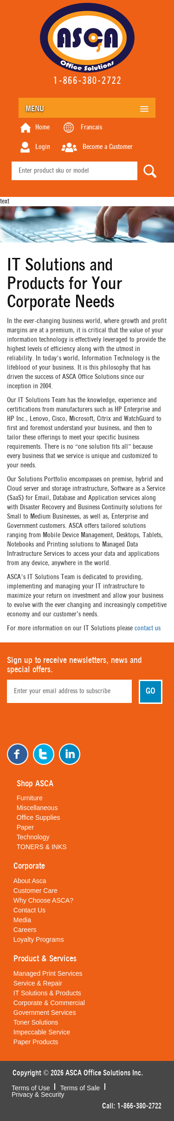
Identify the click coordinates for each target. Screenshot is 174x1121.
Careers (25, 929)
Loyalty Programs (38, 939)
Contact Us (29, 910)
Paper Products (35, 1042)
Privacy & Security (38, 1093)
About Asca (29, 881)
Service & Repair (37, 983)
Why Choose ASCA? (43, 900)
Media (22, 920)
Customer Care (35, 890)
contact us (148, 628)
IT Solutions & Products (47, 993)
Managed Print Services (48, 973)
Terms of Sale (80, 1087)
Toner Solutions (35, 1022)
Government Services (44, 1012)
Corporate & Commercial (49, 1002)
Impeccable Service (41, 1032)
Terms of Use (31, 1087)
